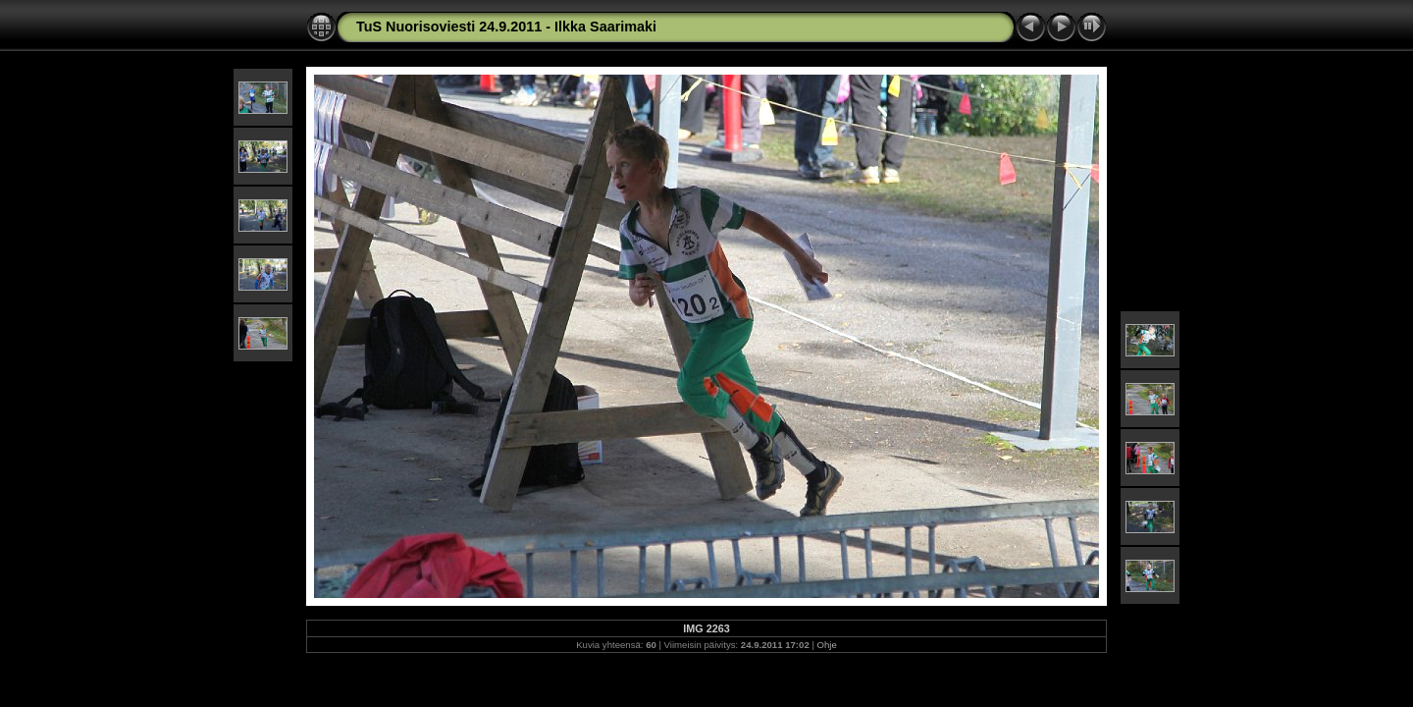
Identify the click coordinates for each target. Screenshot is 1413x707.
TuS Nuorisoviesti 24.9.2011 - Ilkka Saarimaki (506, 26)
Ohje (827, 644)
